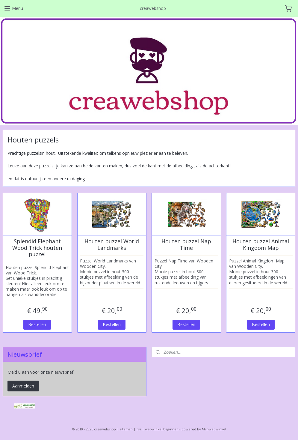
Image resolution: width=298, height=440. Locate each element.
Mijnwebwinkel (214, 429)
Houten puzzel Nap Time (186, 244)
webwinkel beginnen (162, 429)
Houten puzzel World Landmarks (111, 244)
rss (139, 429)
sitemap (126, 429)
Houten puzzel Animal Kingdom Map (260, 244)
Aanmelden (23, 386)
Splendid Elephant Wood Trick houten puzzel (37, 248)
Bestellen (37, 324)
